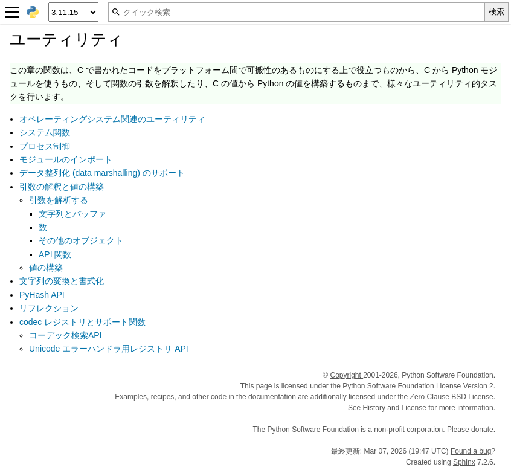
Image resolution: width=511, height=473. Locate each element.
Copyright (346, 375)
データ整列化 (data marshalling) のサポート (102, 173)
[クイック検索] (296, 12)
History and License (394, 408)
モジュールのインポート (65, 159)
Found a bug (471, 451)
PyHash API (42, 295)
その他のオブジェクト (81, 240)
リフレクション (49, 308)
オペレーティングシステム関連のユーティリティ (112, 119)
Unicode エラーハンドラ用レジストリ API (108, 348)
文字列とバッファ (72, 214)
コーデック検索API (65, 335)
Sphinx (464, 462)
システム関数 (44, 132)
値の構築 (46, 267)
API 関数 (55, 254)
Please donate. (471, 429)
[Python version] (73, 12)
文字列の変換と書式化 (61, 281)
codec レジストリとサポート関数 (82, 322)
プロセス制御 (44, 146)
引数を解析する (58, 200)
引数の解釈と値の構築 (61, 186)
